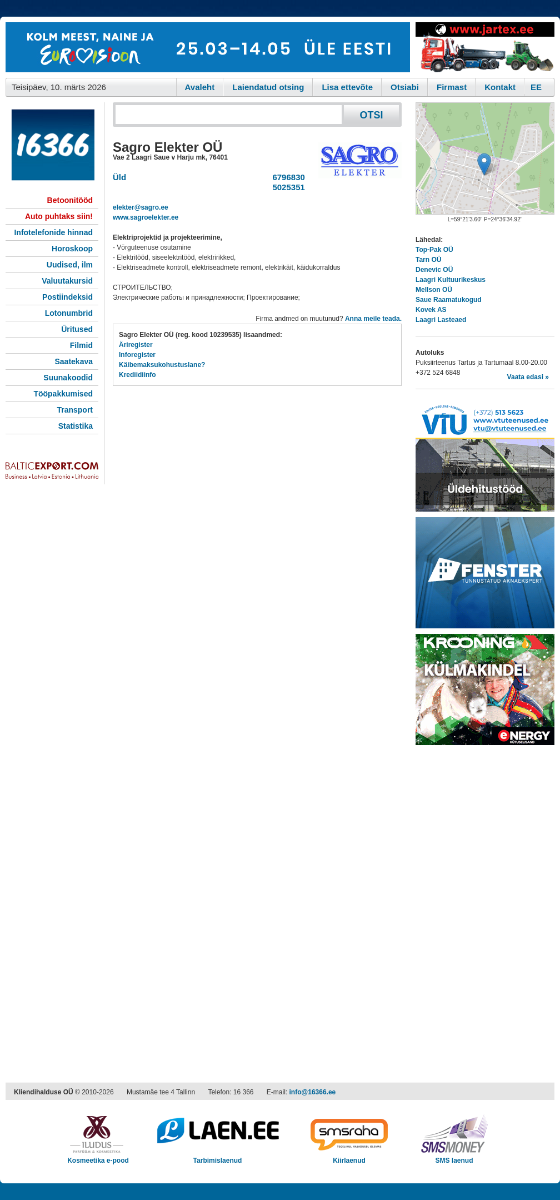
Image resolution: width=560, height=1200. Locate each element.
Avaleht (200, 87)
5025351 (286, 187)
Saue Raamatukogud (449, 300)
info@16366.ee (312, 1092)
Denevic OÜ (434, 270)
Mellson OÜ (434, 290)
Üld (119, 177)
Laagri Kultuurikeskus (451, 280)
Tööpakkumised (63, 393)
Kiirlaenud (349, 1156)
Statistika (75, 426)
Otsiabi (405, 87)
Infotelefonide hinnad (53, 232)
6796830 (286, 177)
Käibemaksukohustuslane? (162, 365)
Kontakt (500, 87)
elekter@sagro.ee (140, 207)
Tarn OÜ (428, 260)
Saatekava (73, 361)
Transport (75, 409)
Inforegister (137, 355)
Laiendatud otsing (268, 87)
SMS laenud (454, 1156)
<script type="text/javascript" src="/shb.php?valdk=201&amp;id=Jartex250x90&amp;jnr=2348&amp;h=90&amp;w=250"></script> (485, 47)
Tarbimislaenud (217, 1156)
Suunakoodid (68, 377)
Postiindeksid (67, 296)
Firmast (452, 87)
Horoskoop (72, 248)
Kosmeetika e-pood (98, 1156)
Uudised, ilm (70, 264)
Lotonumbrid (69, 313)
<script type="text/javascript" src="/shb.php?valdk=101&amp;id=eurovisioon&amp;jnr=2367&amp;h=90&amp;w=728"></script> (208, 47)
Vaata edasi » (528, 377)
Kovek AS (431, 310)
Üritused (77, 329)
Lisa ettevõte (347, 87)
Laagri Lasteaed (441, 320)
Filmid (81, 345)
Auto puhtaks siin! (59, 216)
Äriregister (136, 345)
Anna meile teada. (373, 319)
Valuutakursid (67, 280)
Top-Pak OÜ (434, 250)
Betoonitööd (70, 200)
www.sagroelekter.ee (145, 217)
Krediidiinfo (137, 375)
